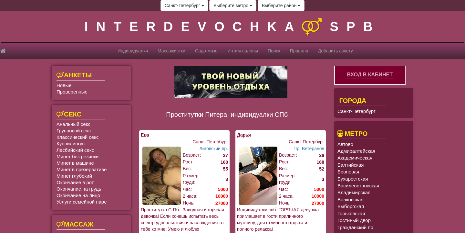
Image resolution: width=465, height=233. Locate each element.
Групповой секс (74, 130)
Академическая (354, 158)
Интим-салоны (242, 50)
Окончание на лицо (78, 195)
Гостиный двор (354, 220)
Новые (64, 85)
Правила (299, 50)
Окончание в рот (75, 182)
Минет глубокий (74, 176)
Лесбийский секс (75, 150)
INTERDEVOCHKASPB (232, 26)
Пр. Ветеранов (309, 148)
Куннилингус (71, 143)
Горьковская (351, 213)
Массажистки (171, 50)
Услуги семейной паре (82, 202)
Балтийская (350, 165)
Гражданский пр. (356, 227)
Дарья (244, 135)
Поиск (274, 50)
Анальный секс (73, 124)
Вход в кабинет (370, 74)
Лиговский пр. (213, 148)
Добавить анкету (335, 50)
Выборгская (350, 206)
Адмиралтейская (356, 151)
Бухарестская (352, 179)
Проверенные (72, 91)
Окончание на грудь (79, 189)
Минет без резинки (77, 156)
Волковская (350, 199)
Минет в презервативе (82, 169)
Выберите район (281, 5)
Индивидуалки (133, 50)
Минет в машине (75, 163)
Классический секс (77, 137)
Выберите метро (232, 5)
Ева (145, 135)
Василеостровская (358, 185)
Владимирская (353, 192)
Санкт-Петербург (184, 5)
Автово (345, 144)
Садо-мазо (206, 50)
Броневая (348, 171)
